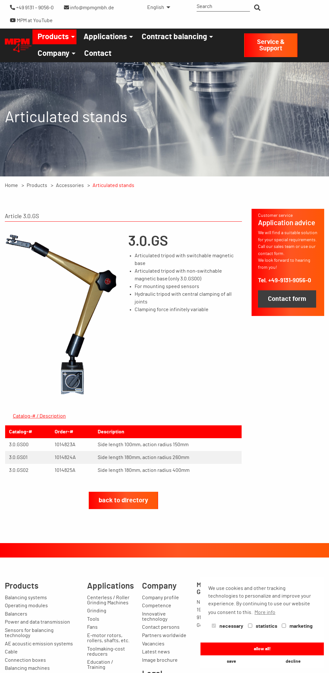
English (155, 7)
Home (11, 185)
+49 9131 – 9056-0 (32, 7)
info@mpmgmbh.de (89, 7)
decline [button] (293, 661)
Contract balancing (174, 37)
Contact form (287, 299)
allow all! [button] (262, 648)
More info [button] (264, 612)
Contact (97, 53)
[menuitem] (157, 7)
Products (53, 37)
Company (53, 53)
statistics (262, 626)
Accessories (70, 185)
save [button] (231, 661)
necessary (227, 626)
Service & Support (271, 45)
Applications (105, 37)
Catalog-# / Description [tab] (39, 416)
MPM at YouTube (31, 20)
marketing (297, 626)
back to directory (123, 500)
